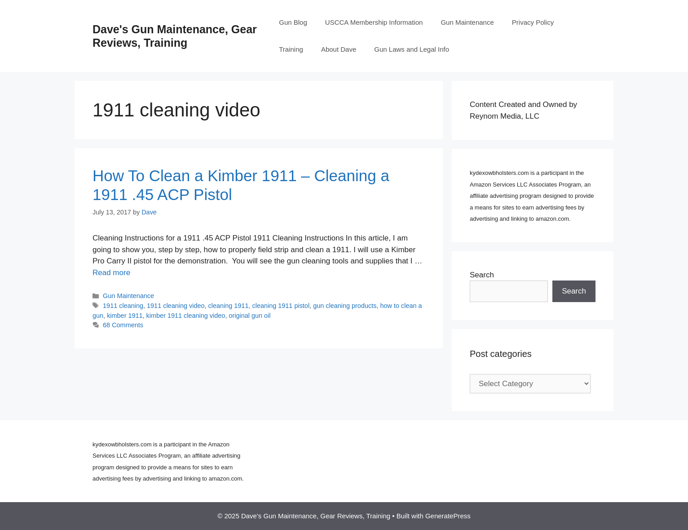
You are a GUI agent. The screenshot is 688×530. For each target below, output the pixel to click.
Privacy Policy (533, 22)
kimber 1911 (124, 315)
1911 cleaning (123, 305)
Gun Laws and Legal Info (411, 49)
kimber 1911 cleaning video (185, 315)
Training (291, 49)
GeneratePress (448, 516)
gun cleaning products (344, 305)
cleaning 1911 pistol (280, 305)
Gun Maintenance (467, 22)
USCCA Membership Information (374, 22)
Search (482, 275)
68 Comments (123, 325)
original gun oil (249, 315)
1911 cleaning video (175, 305)
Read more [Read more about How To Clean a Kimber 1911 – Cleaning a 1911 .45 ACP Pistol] (111, 272)
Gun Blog (293, 22)
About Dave (338, 49)
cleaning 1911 (228, 305)
